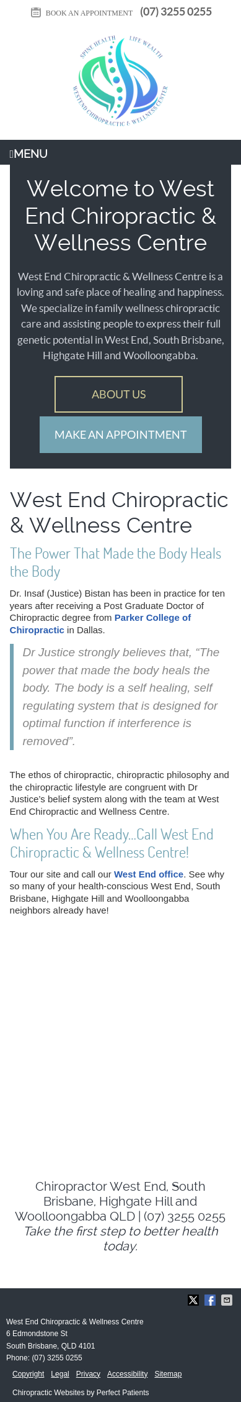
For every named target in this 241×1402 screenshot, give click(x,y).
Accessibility (127, 1374)
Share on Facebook (211, 1300)
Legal (60, 1374)
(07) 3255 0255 (176, 11)
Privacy (88, 1374)
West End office (148, 874)
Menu (29, 153)
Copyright (28, 1374)
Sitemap (168, 1374)
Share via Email (228, 1300)
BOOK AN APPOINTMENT (81, 13)
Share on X (194, 1300)
